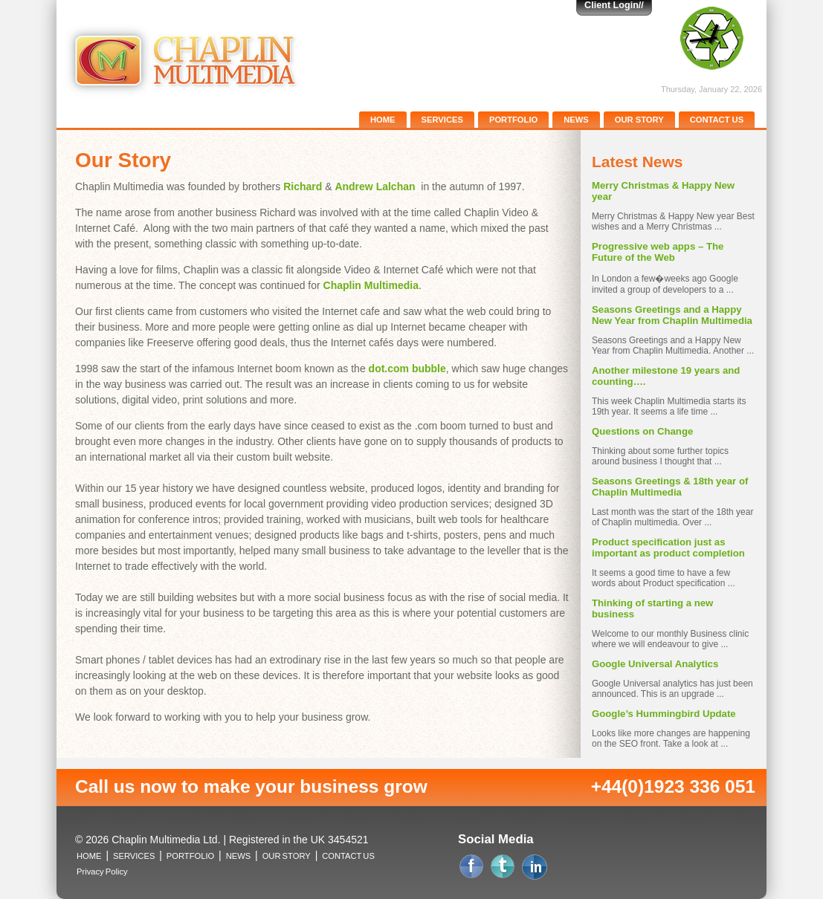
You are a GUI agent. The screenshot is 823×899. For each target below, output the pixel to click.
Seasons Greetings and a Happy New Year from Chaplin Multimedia (672, 315)
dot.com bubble (407, 368)
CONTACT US (717, 119)
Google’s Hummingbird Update (664, 713)
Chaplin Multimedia (371, 285)
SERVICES (442, 119)
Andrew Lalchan (375, 186)
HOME (383, 119)
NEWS (576, 119)
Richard (302, 186)
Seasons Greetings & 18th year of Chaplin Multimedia (670, 487)
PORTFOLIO (513, 119)
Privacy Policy (102, 871)
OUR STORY (639, 119)
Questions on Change (642, 431)
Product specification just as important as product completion (668, 547)
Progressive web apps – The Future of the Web (657, 252)
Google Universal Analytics (655, 663)
